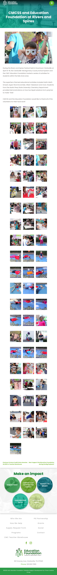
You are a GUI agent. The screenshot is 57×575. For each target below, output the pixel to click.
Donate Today (12, 485)
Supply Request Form (16, 528)
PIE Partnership (41, 518)
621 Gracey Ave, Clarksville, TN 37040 (28, 561)
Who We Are (16, 518)
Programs (16, 533)
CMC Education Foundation (15, 570)
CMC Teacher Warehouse (16, 537)
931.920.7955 (31, 564)
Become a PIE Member (45, 485)
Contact (41, 533)
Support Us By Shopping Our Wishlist (28, 485)
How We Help (16, 523)
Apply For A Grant (36, 501)
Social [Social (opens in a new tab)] (41, 528)
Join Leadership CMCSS (20, 501)
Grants (41, 523)
